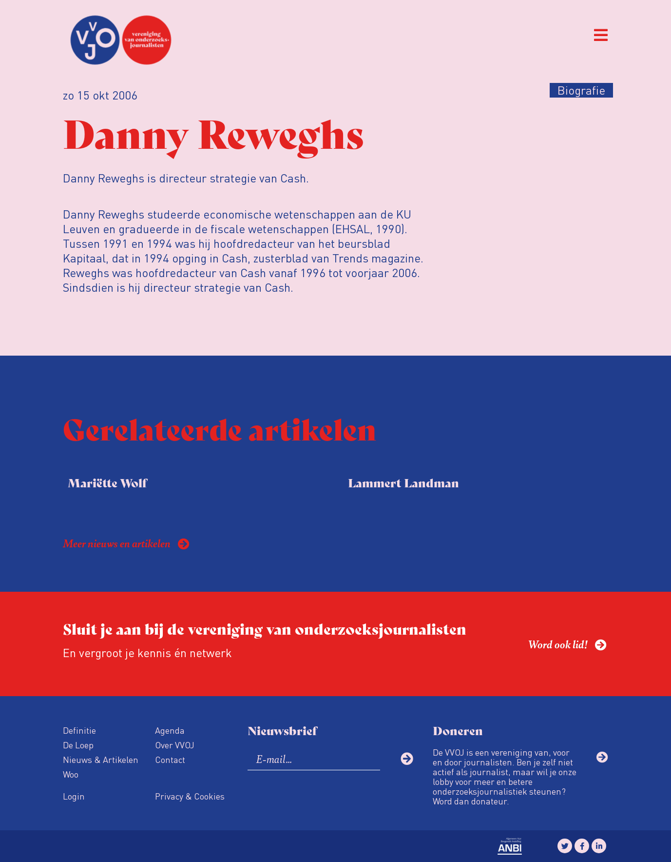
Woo (70, 774)
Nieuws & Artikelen (100, 759)
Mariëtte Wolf (107, 482)
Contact (170, 759)
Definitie (79, 730)
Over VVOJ (174, 744)
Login (74, 796)
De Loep (78, 744)
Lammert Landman (403, 482)
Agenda (170, 730)
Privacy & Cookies (190, 796)
